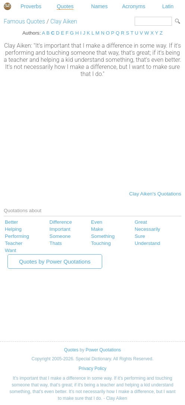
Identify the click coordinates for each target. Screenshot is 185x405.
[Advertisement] (92, 133)
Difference (61, 222)
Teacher (13, 243)
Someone (60, 236)
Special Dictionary (7, 6)
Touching (101, 243)
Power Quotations (103, 350)
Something (103, 236)
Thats (56, 243)
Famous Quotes (24, 21)
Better (11, 222)
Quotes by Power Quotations (55, 261)
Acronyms (133, 6)
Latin (167, 6)
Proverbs (31, 6)
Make (97, 229)
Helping (13, 229)
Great (141, 222)
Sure (140, 236)
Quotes (65, 6)
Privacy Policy (92, 368)
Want (10, 250)
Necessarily (147, 229)
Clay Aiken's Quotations (155, 194)
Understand (147, 243)
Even (96, 222)
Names (99, 6)
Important (60, 229)
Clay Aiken (63, 21)
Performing (17, 236)
